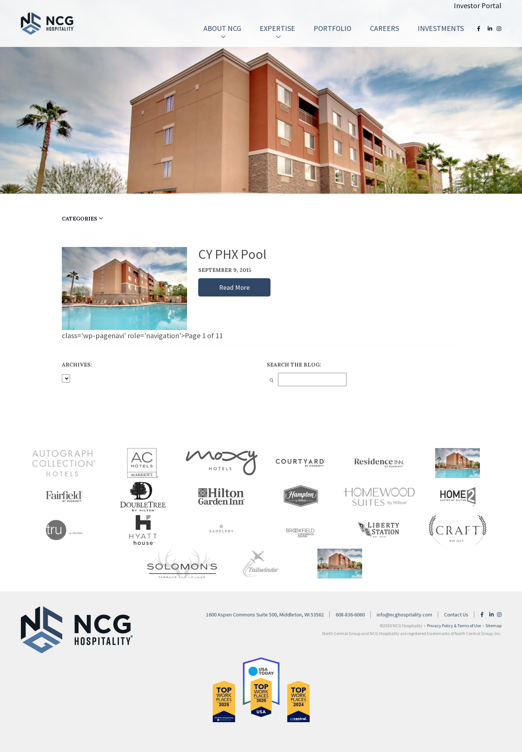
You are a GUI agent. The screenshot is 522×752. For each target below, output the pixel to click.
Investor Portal (478, 5)
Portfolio (332, 28)
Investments (441, 28)
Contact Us (456, 614)
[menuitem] (222, 28)
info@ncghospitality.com (404, 614)
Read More (234, 287)
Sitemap (493, 625)
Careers (384, 28)
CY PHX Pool (232, 254)
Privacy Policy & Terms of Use (454, 625)
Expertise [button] (277, 31)
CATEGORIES (82, 218)
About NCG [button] (222, 31)
